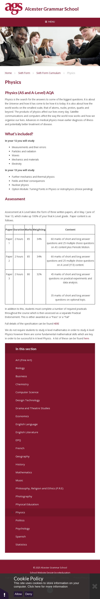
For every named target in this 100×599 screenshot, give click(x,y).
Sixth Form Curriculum (48, 73)
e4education (63, 572)
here (86, 338)
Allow (18, 594)
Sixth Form (24, 73)
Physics (71, 73)
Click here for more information (47, 586)
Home (8, 73)
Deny (28, 594)
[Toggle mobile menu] (50, 22)
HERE (56, 323)
